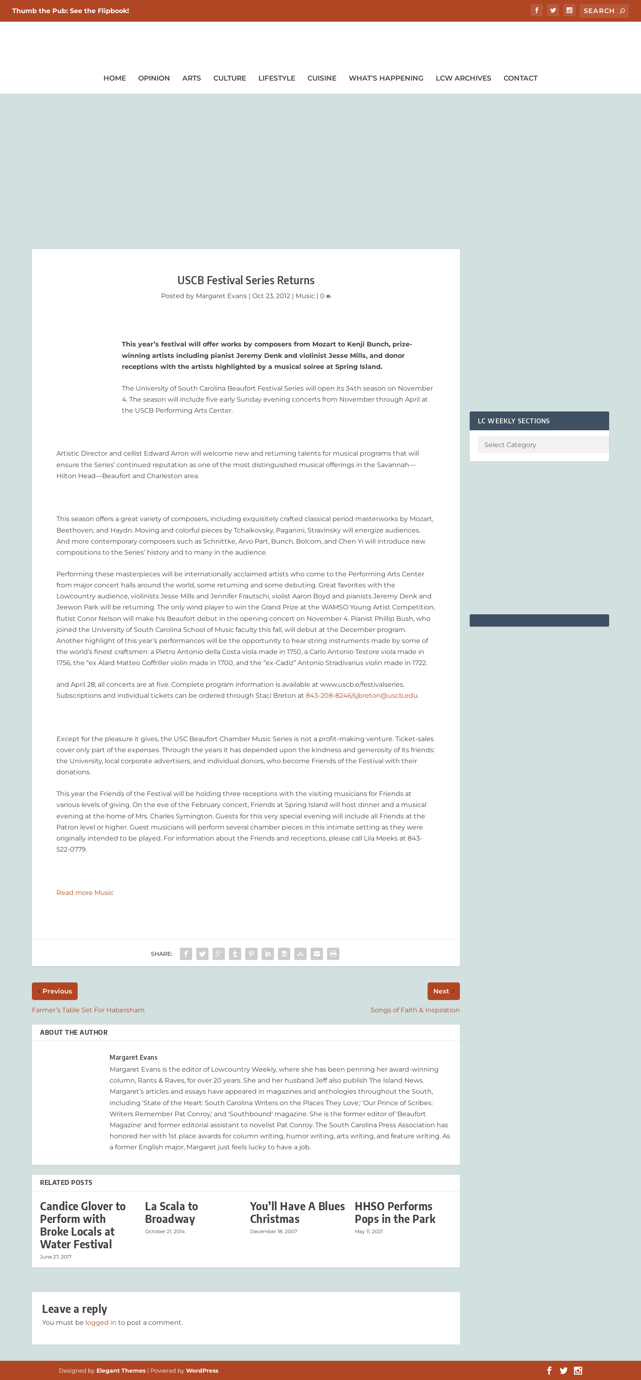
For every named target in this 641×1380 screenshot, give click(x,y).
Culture (229, 78)
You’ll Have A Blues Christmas (297, 1212)
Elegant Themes (121, 1370)
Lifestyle (276, 78)
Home (114, 78)
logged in (101, 1322)
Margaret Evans (221, 296)
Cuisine (321, 78)
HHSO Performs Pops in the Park (396, 1212)
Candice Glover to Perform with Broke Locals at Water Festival (83, 1225)
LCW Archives (463, 78)
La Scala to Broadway (171, 1212)
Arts (191, 78)
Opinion (154, 78)
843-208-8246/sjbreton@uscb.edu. (362, 695)
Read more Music (85, 893)
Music (305, 296)
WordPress (202, 1370)
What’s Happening (386, 78)
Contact (521, 78)
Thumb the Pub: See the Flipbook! (70, 11)
